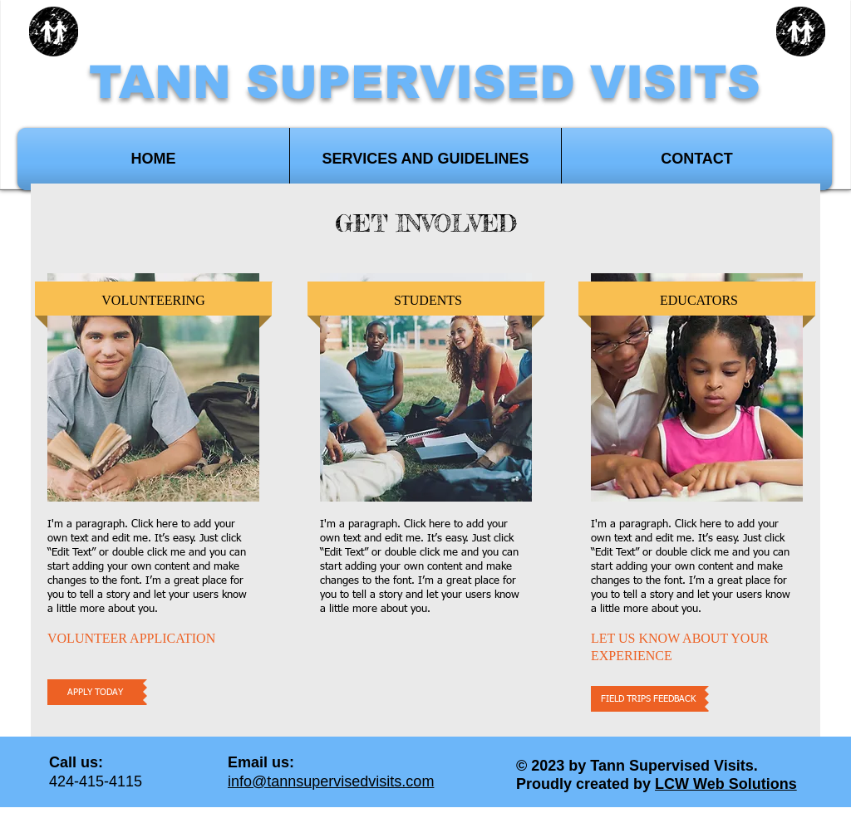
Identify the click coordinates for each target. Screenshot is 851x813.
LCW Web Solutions (726, 784)
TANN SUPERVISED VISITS (424, 82)
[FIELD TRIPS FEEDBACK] (648, 699)
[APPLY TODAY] (95, 692)
